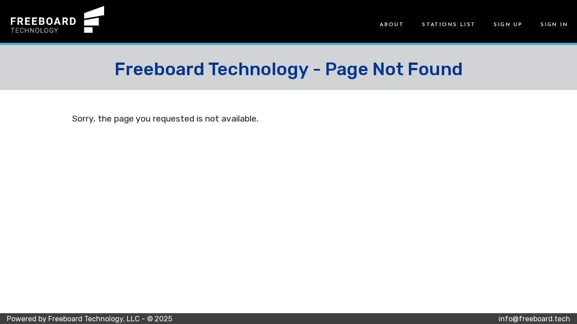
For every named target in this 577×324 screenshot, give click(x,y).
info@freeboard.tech (534, 319)
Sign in (554, 24)
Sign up (508, 24)
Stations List (449, 24)
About (392, 24)
